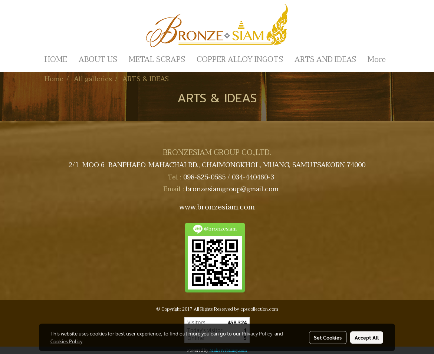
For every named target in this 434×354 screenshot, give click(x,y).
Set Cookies (328, 337)
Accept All (367, 337)
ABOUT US (98, 59)
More (377, 59)
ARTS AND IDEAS (325, 59)
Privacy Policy (257, 333)
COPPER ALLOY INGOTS (240, 59)
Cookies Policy (66, 341)
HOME (56, 59)
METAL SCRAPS (157, 59)
